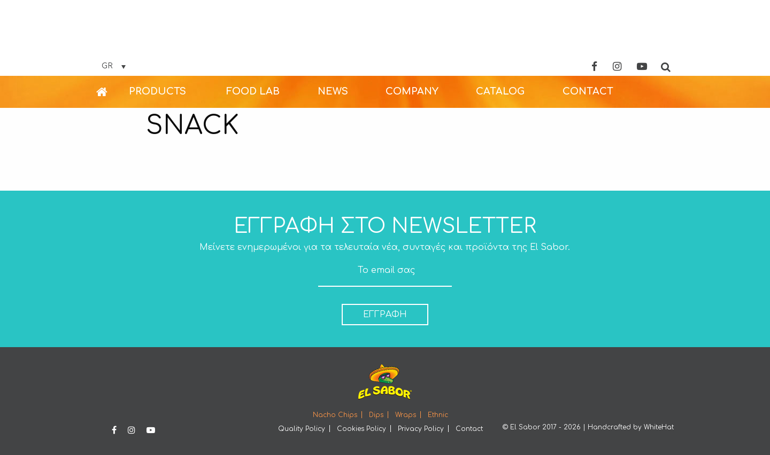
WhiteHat (659, 427)
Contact (469, 429)
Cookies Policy (361, 429)
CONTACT (588, 91)
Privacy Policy (421, 429)
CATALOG (500, 91)
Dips (376, 415)
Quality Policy (301, 429)
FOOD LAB (253, 91)
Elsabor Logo (385, 39)
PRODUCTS (157, 91)
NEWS (333, 91)
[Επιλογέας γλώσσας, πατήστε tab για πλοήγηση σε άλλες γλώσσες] (113, 66)
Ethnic (438, 415)
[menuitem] (112, 92)
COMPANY (412, 91)
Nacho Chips (335, 415)
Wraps (405, 415)
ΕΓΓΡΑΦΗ (385, 314)
